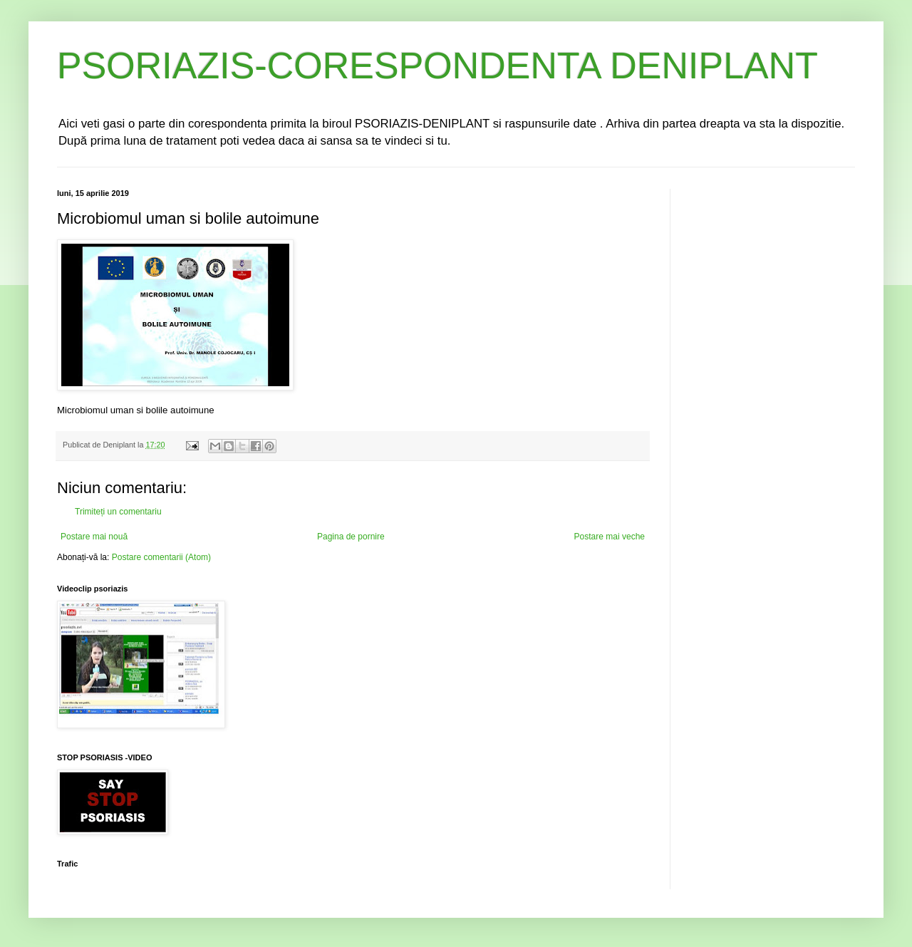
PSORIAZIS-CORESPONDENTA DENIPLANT (437, 65)
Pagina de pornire (351, 537)
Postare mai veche (609, 537)
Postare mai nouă (94, 537)
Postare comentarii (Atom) (161, 557)
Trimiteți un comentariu (118, 512)
